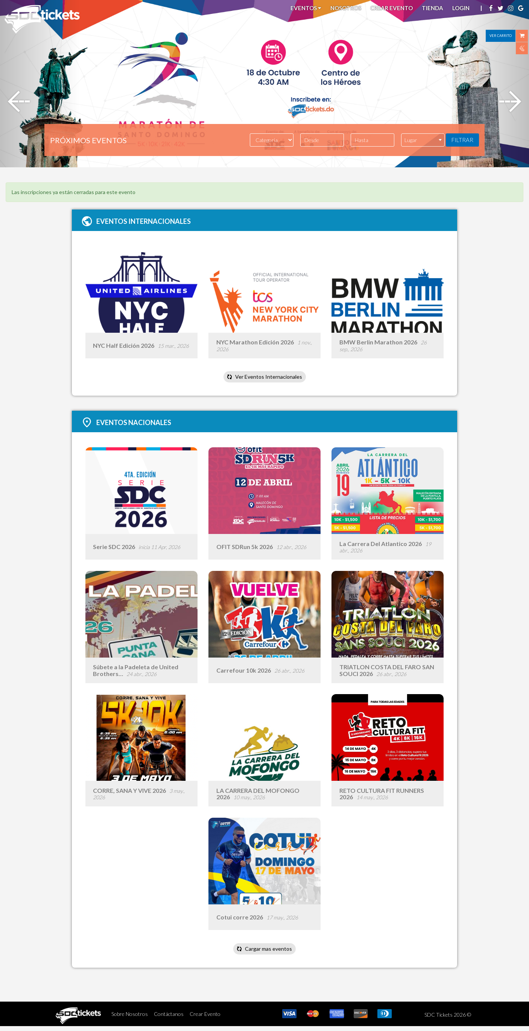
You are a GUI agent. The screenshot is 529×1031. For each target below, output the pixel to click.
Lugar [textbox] (410, 140)
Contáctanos (169, 1018)
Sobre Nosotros (129, 1018)
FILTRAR (462, 139)
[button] (39, 83)
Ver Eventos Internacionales (264, 378)
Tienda (432, 8)
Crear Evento (391, 8)
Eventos (305, 8)
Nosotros (345, 8)
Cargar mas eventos (264, 953)
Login (461, 8)
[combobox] (423, 140)
